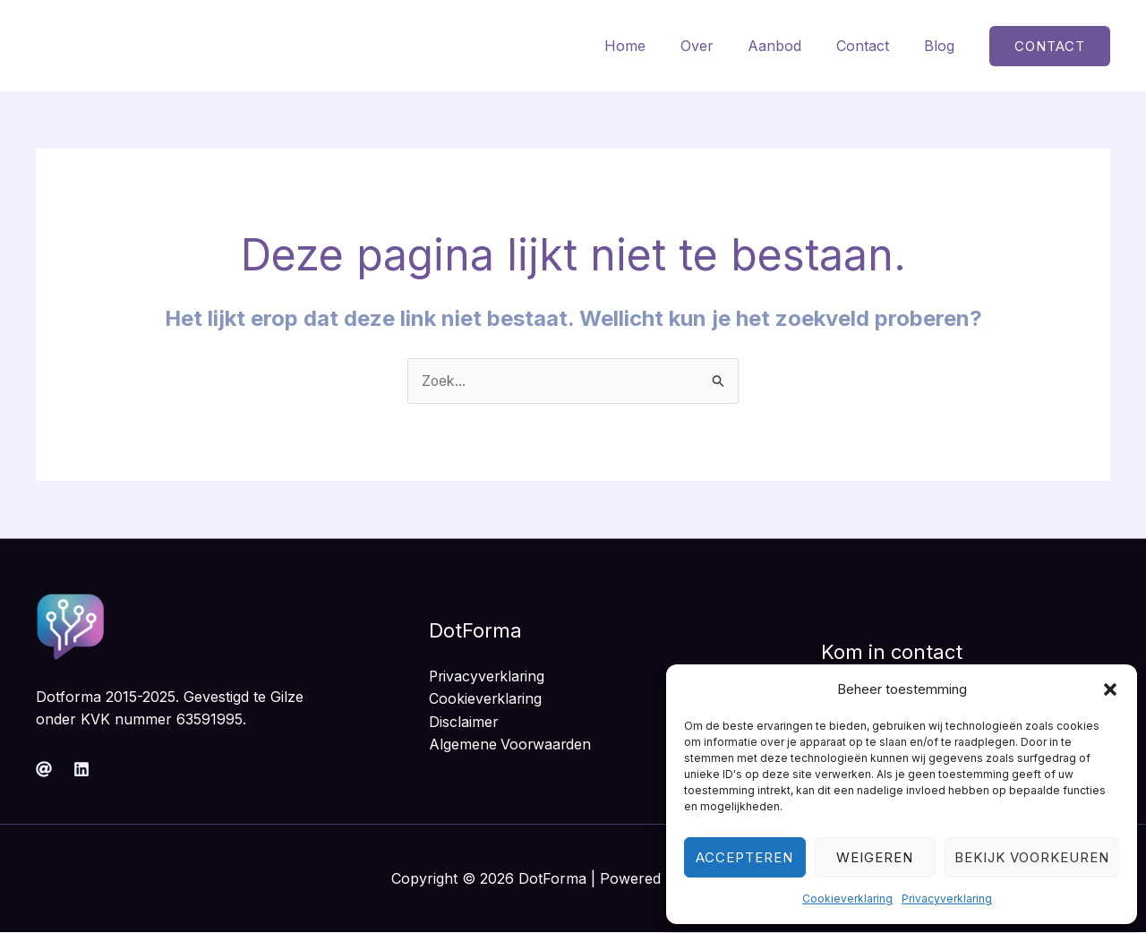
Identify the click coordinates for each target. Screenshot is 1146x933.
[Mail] (44, 769)
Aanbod (790, 46)
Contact (871, 46)
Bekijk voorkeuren (1031, 857)
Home (651, 46)
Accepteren (744, 857)
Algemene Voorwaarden (511, 745)
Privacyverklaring (947, 898)
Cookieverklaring (847, 898)
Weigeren (874, 857)
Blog (942, 46)
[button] (1110, 689)
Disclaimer (464, 722)
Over (717, 46)
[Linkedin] (81, 769)
